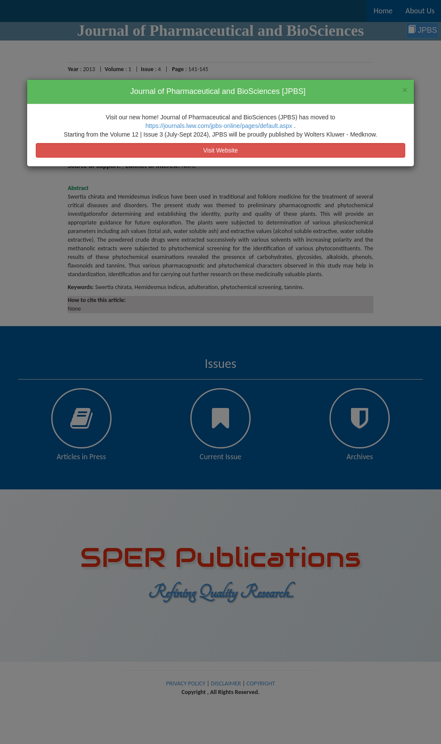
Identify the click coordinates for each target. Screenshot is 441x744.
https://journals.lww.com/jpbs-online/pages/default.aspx (220, 125)
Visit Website (220, 150)
